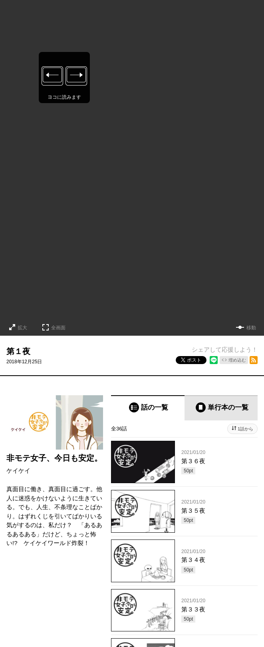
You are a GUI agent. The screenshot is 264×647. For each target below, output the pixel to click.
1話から (245, 428)
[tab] (148, 407)
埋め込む (237, 360)
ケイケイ (18, 470)
